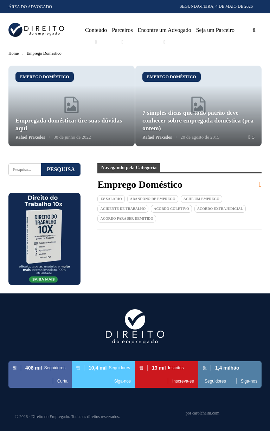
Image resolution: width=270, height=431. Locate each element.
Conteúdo (96, 30)
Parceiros (122, 30)
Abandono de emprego (152, 199)
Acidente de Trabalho (123, 209)
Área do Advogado (30, 6)
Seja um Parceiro (215, 30)
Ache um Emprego (201, 199)
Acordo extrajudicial (220, 209)
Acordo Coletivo (171, 209)
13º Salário (111, 199)
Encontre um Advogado (164, 30)
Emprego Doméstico (44, 76)
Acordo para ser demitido (126, 218)
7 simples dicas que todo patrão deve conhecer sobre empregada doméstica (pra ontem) (198, 120)
